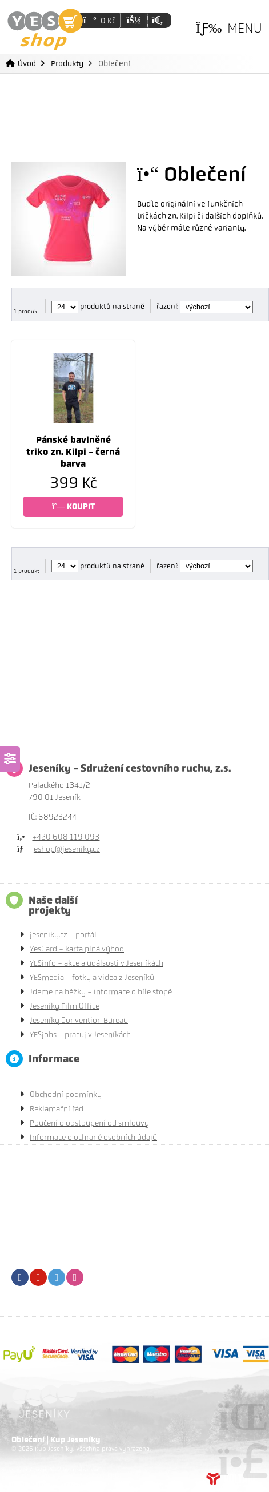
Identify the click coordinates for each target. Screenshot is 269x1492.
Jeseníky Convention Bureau (79, 1020)
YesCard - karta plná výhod (77, 949)
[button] (157, 20)
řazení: (204, 306)
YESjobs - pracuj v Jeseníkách (80, 1034)
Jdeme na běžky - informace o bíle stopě (101, 992)
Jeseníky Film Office (64, 1006)
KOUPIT (73, 506)
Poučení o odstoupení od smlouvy (89, 1123)
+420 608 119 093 (65, 837)
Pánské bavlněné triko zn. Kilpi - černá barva (73, 451)
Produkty (67, 63)
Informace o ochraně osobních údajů (93, 1137)
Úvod (45, 29)
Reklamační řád (56, 1109)
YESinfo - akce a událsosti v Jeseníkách (96, 963)
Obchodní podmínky (66, 1094)
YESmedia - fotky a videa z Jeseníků (92, 977)
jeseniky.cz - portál (63, 934)
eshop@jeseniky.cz (67, 849)
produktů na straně (97, 306)
